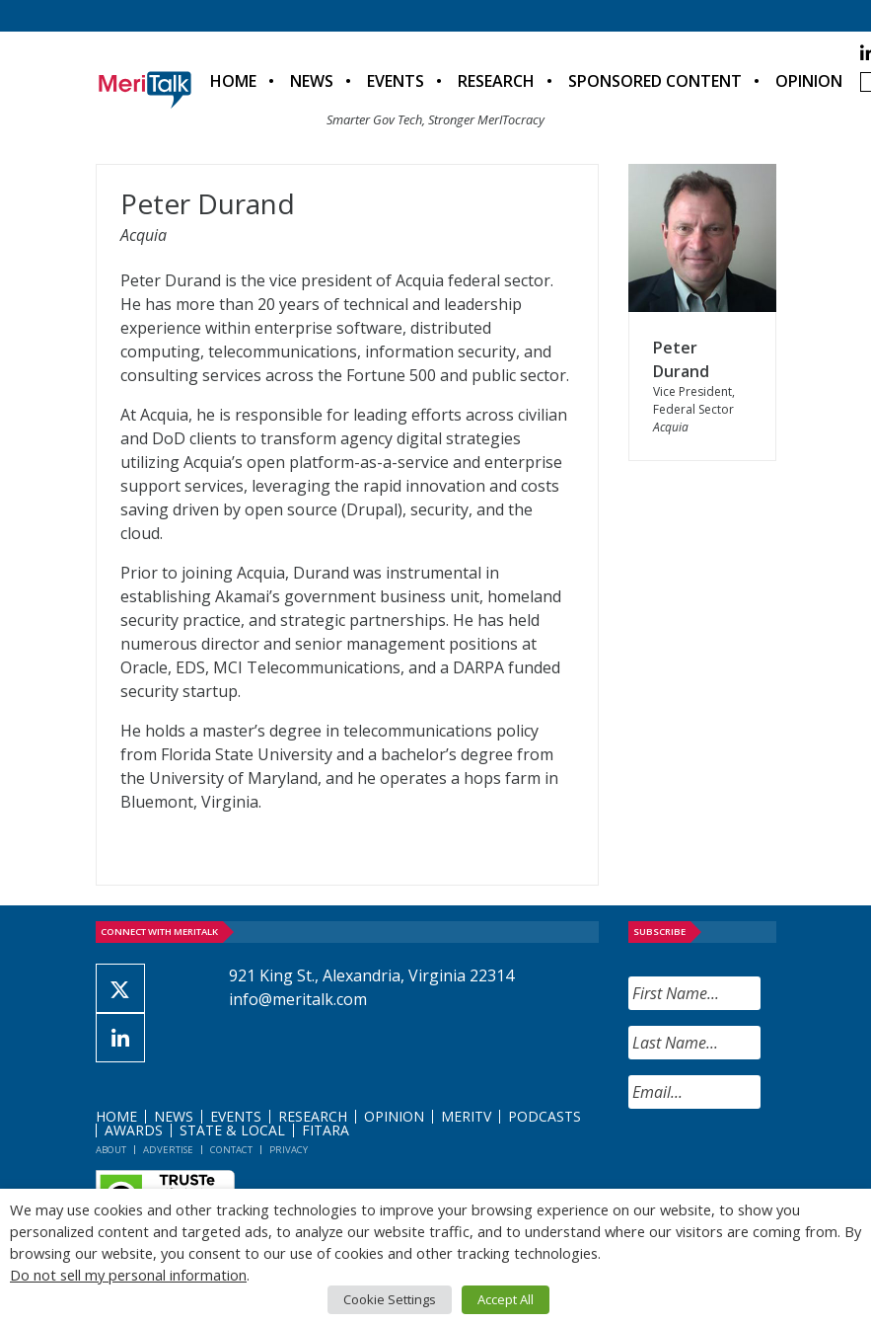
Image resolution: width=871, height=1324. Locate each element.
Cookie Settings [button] (389, 1299)
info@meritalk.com (298, 999)
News (311, 81)
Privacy (288, 1149)
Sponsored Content (655, 81)
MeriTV (466, 1116)
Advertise (168, 1149)
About (111, 1149)
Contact (231, 1149)
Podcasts (544, 1116)
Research (496, 81)
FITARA (325, 1130)
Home (233, 81)
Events (395, 81)
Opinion (808, 81)
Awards (134, 1130)
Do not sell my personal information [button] (128, 1275)
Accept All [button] (505, 1299)
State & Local (232, 1130)
